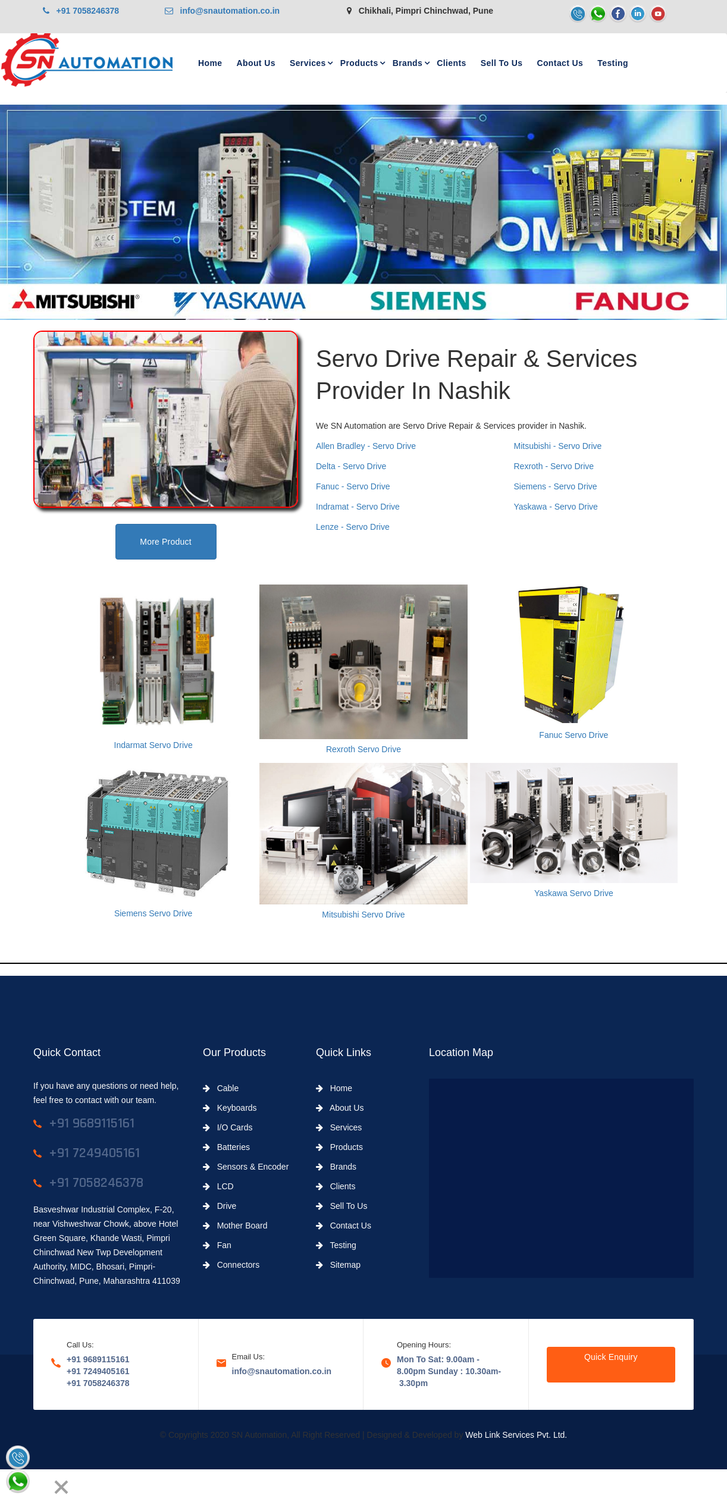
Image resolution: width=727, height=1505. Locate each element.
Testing (612, 63)
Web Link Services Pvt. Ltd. (516, 1435)
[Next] (39, 1487)
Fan (217, 1245)
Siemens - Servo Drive (555, 486)
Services (308, 63)
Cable (221, 1088)
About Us (256, 63)
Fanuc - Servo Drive (353, 486)
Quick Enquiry (611, 1357)
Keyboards (230, 1108)
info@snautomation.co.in (222, 10)
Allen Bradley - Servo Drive (366, 446)
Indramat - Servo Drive (358, 506)
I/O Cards (228, 1127)
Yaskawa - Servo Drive (556, 506)
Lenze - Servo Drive (353, 527)
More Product (165, 541)
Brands (408, 63)
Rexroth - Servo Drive (554, 466)
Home (210, 63)
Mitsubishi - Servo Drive (558, 446)
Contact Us (560, 63)
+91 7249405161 (98, 1371)
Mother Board (235, 1225)
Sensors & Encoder (246, 1166)
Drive (219, 1206)
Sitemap (338, 1265)
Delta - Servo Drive (351, 466)
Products (359, 63)
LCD (218, 1186)
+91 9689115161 (98, 1359)
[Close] (61, 1487)
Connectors (231, 1265)
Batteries (226, 1147)
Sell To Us (502, 63)
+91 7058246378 (81, 10)
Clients (451, 63)
